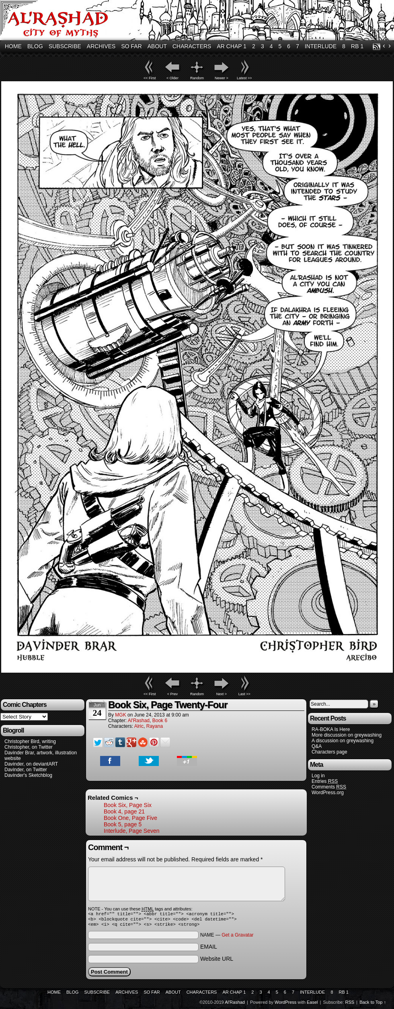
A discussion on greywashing (342, 740)
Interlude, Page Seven (132, 831)
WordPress (285, 1004)
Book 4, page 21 (124, 811)
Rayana (154, 726)
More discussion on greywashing (347, 735)
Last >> (244, 694)
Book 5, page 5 (123, 824)
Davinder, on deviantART (31, 764)
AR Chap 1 (231, 46)
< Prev (172, 694)
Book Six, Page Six (128, 805)
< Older (172, 78)
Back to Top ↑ (372, 1004)
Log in (318, 775)
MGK (120, 715)
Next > (221, 694)
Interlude (321, 46)
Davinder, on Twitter (25, 769)
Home (13, 46)
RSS (376, 46)
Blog (35, 46)
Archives (101, 46)
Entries (325, 781)
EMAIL (208, 949)
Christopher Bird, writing (30, 741)
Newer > (221, 78)
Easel (312, 1004)
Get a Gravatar (237, 937)
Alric (139, 726)
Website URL (216, 961)
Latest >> (244, 78)
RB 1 (357, 46)
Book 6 (159, 720)
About (157, 46)
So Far (131, 46)
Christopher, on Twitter (28, 747)
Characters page (329, 752)
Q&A (317, 746)
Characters (191, 46)
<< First (150, 78)
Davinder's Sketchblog (28, 775)
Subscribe (65, 46)
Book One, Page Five (130, 818)
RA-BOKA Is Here (331, 729)
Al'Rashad (139, 720)
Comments (329, 787)
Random (197, 78)
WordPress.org (328, 792)
